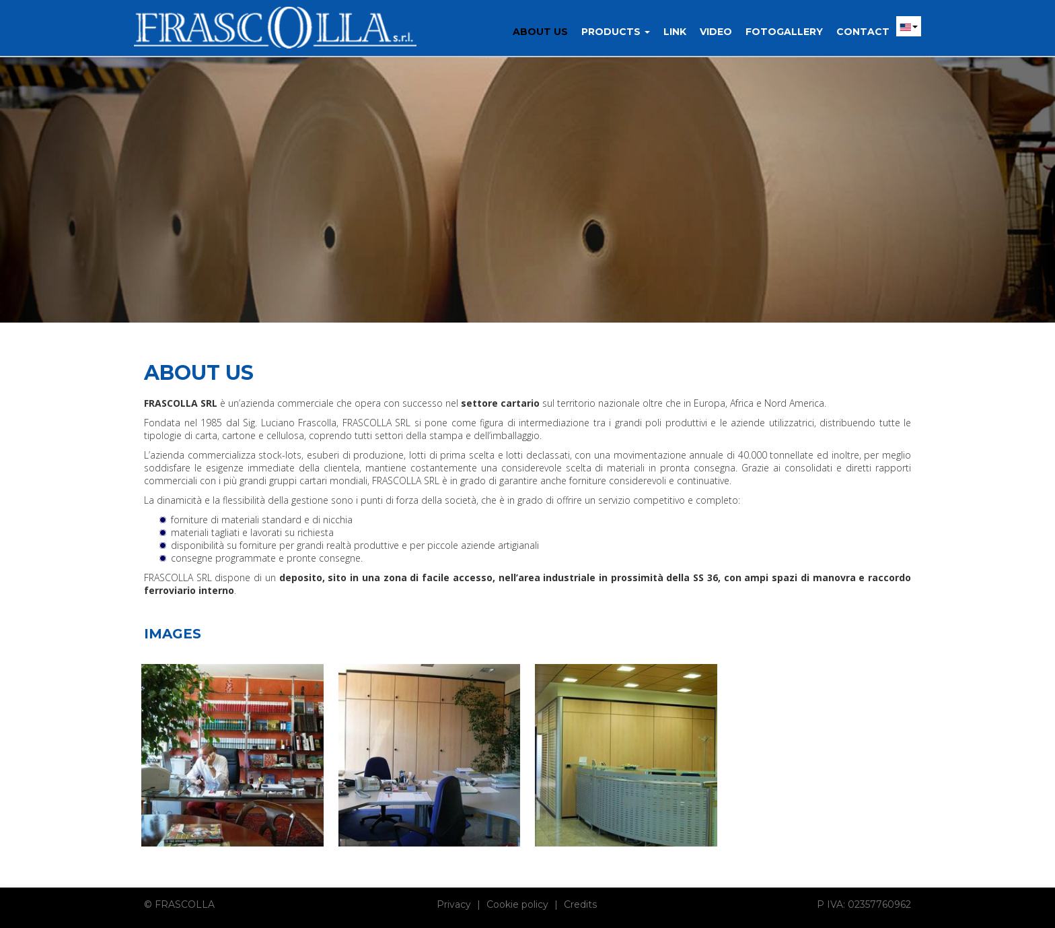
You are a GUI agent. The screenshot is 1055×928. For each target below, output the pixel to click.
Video (716, 32)
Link (674, 32)
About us (540, 32)
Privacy (454, 904)
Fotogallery (784, 32)
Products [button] (615, 32)
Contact (862, 32)
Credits (580, 904)
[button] (908, 26)
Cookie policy (517, 904)
